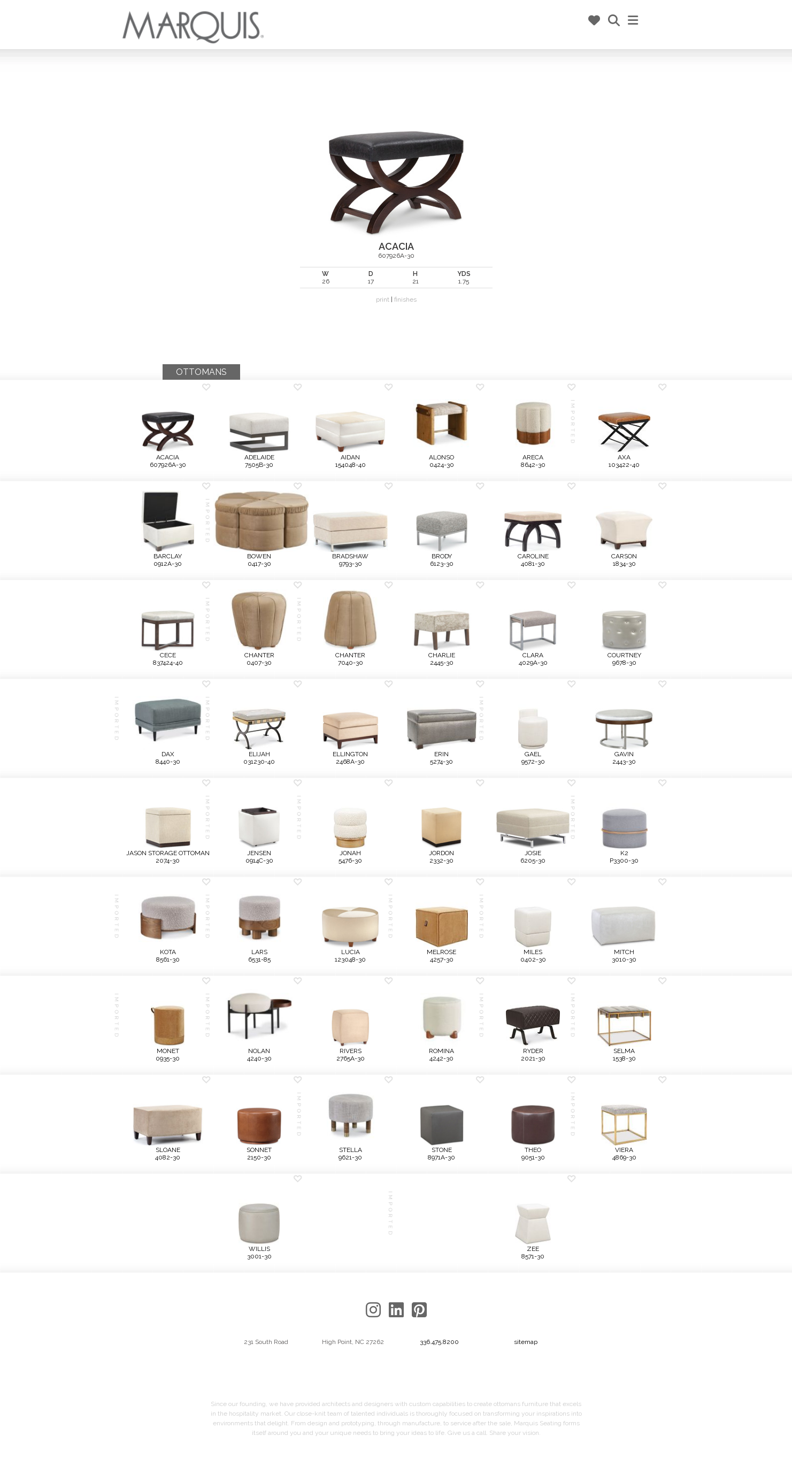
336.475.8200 (439, 1342)
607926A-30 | (396, 191)
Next (746, 214)
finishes (405, 299)
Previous (45, 214)
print (382, 299)
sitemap (525, 1342)
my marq (567, 21)
